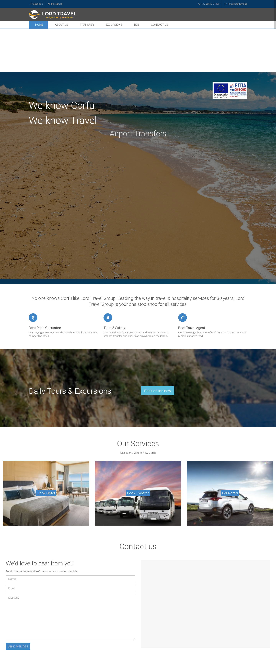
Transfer (87, 24)
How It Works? (148, 645)
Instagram (55, 4)
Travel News (147, 629)
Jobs (143, 633)
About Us (61, 24)
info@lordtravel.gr (236, 4)
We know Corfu (62, 62)
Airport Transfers (138, 90)
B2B (136, 24)
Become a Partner (150, 648)
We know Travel (63, 77)
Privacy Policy (147, 637)
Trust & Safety (114, 285)
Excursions (114, 24)
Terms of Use (147, 641)
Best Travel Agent (191, 285)
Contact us (159, 24)
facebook (36, 4)
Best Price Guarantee (45, 285)
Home (39, 24)
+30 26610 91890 (208, 4)
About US (145, 621)
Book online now (157, 347)
